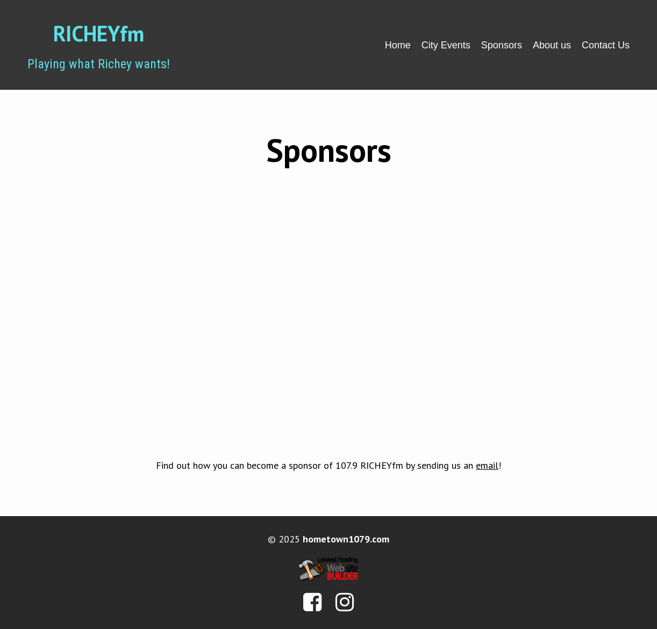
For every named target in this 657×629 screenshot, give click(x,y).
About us (552, 45)
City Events (446, 45)
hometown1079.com (346, 539)
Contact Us (606, 45)
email (487, 465)
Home (398, 45)
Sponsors (501, 45)
